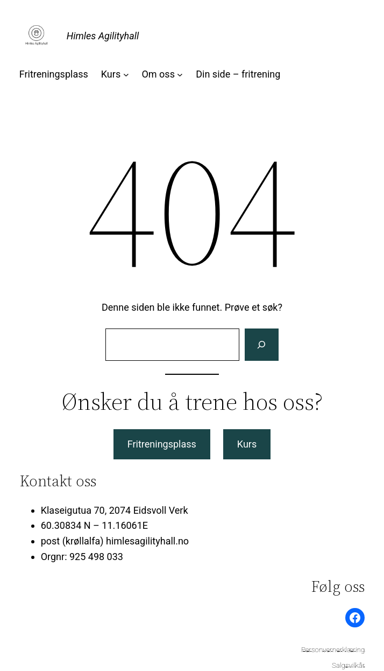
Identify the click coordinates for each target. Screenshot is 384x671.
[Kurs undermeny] (126, 75)
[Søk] (261, 344)
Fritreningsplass (161, 444)
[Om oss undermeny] (180, 75)
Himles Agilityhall (103, 35)
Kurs (247, 444)
